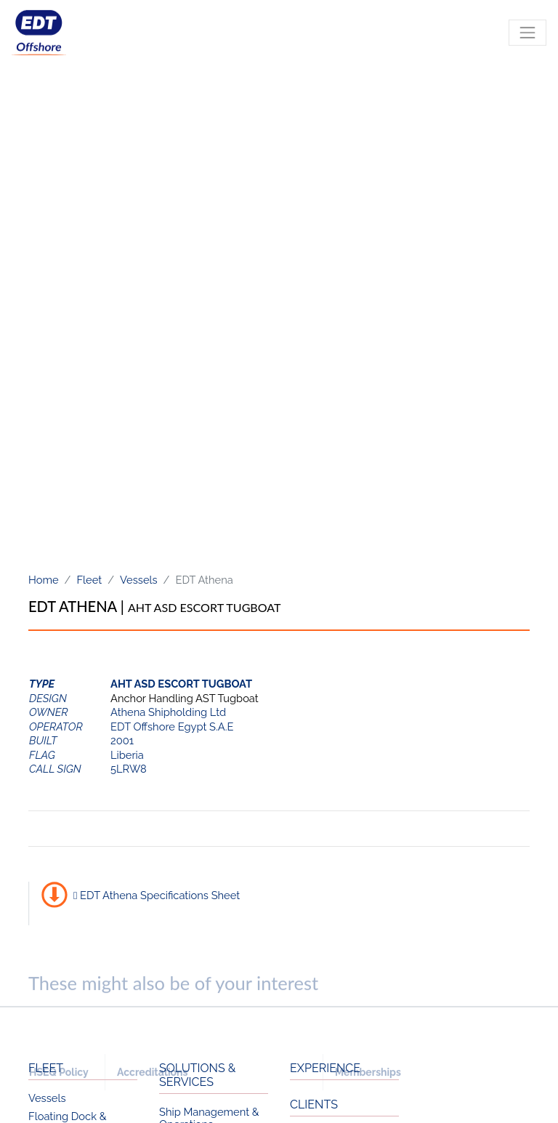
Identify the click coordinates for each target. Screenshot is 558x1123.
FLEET (45, 1068)
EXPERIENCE (325, 1068)
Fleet (89, 579)
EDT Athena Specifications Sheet (156, 895)
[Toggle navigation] (527, 39)
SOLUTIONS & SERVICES (197, 1075)
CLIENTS (314, 1104)
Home (43, 579)
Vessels (139, 579)
